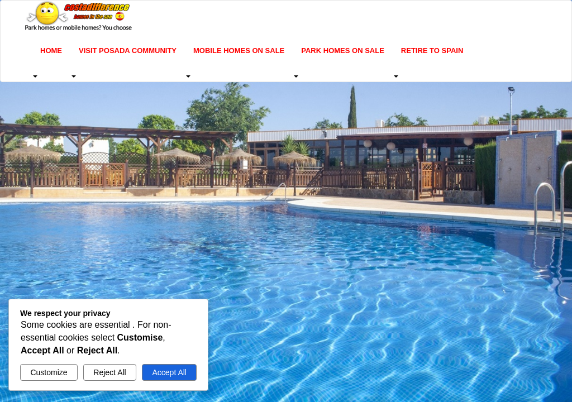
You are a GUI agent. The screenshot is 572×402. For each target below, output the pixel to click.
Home (51, 50)
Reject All (109, 372)
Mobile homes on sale (238, 50)
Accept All (169, 372)
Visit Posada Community (128, 50)
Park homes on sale (342, 50)
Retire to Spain (432, 50)
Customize (48, 372)
